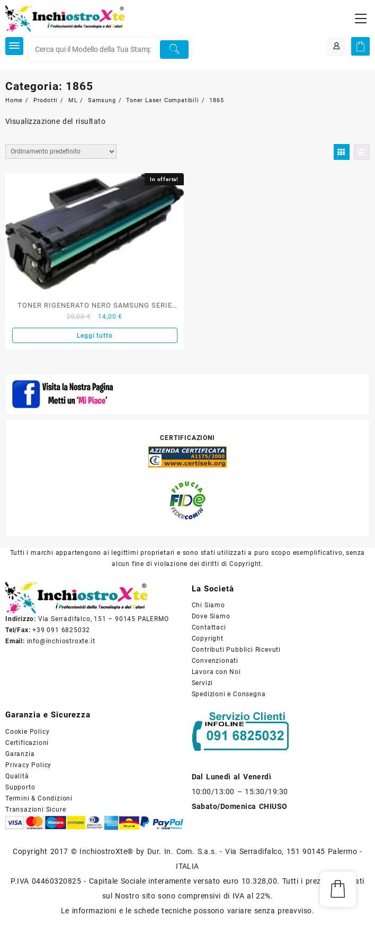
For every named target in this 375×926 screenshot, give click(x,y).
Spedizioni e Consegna (229, 694)
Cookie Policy (27, 731)
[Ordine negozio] (61, 151)
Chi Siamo (208, 605)
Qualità (17, 776)
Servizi (202, 683)
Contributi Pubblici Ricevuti (236, 649)
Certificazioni (27, 743)
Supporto (20, 787)
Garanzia (19, 754)
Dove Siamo (211, 616)
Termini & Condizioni (39, 798)
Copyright (208, 638)
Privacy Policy (28, 765)
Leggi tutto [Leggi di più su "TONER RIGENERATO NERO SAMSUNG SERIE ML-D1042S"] (95, 335)
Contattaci (209, 627)
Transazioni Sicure (35, 809)
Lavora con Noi (216, 672)
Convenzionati (215, 660)
